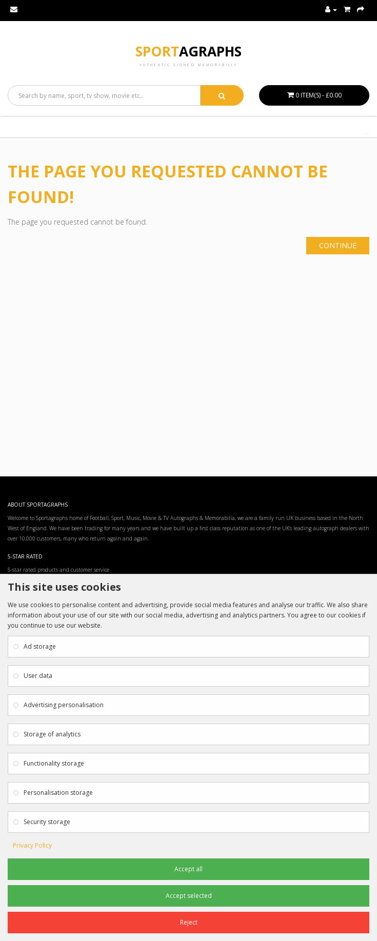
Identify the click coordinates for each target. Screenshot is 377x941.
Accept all (188, 869)
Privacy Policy (32, 845)
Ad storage (40, 646)
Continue (337, 245)
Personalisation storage (58, 792)
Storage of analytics (52, 734)
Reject (188, 922)
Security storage (47, 821)
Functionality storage (54, 763)
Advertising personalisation (64, 704)
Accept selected (189, 895)
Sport (188, 51)
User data (38, 675)
